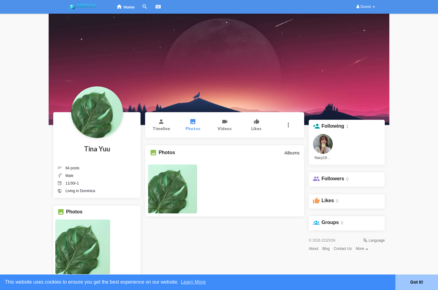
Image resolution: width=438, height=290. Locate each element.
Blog (326, 249)
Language (374, 240)
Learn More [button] (193, 282)
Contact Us (343, 249)
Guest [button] (365, 6)
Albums (292, 152)
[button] (288, 125)
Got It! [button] (416, 282)
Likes (328, 200)
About (313, 249)
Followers (333, 178)
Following (333, 126)
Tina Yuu (97, 149)
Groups (330, 222)
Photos (74, 211)
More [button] (362, 249)
